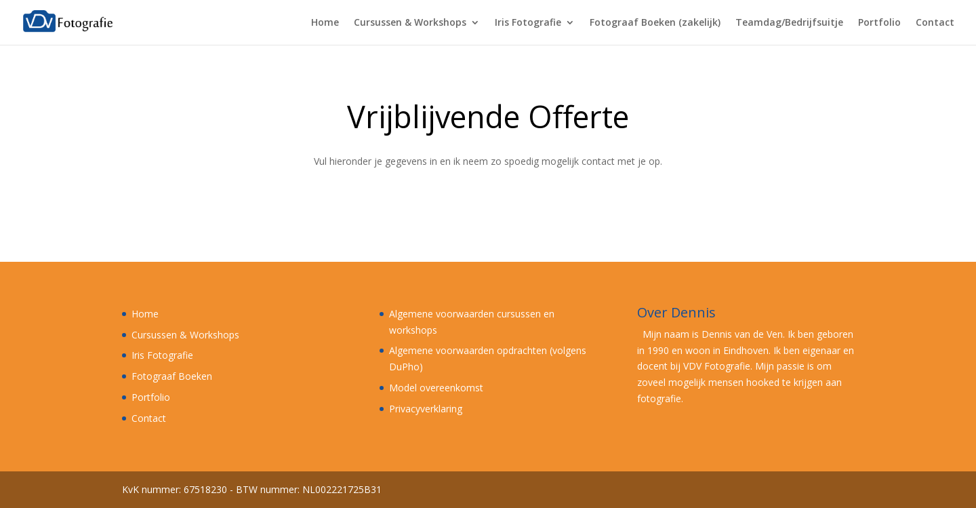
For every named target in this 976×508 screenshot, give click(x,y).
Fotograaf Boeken (171, 376)
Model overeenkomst (436, 387)
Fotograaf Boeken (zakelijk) (655, 23)
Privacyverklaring (425, 408)
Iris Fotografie (528, 23)
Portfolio (879, 23)
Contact (935, 23)
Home (325, 23)
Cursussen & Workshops (410, 23)
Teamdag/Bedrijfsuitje (789, 23)
